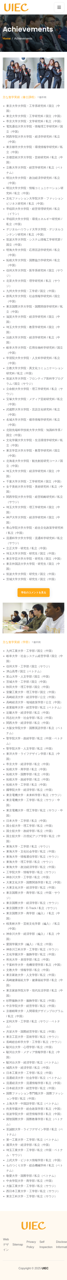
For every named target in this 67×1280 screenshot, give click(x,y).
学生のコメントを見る (33, 592)
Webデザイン (6, 1244)
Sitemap (18, 1244)
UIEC (45, 1268)
